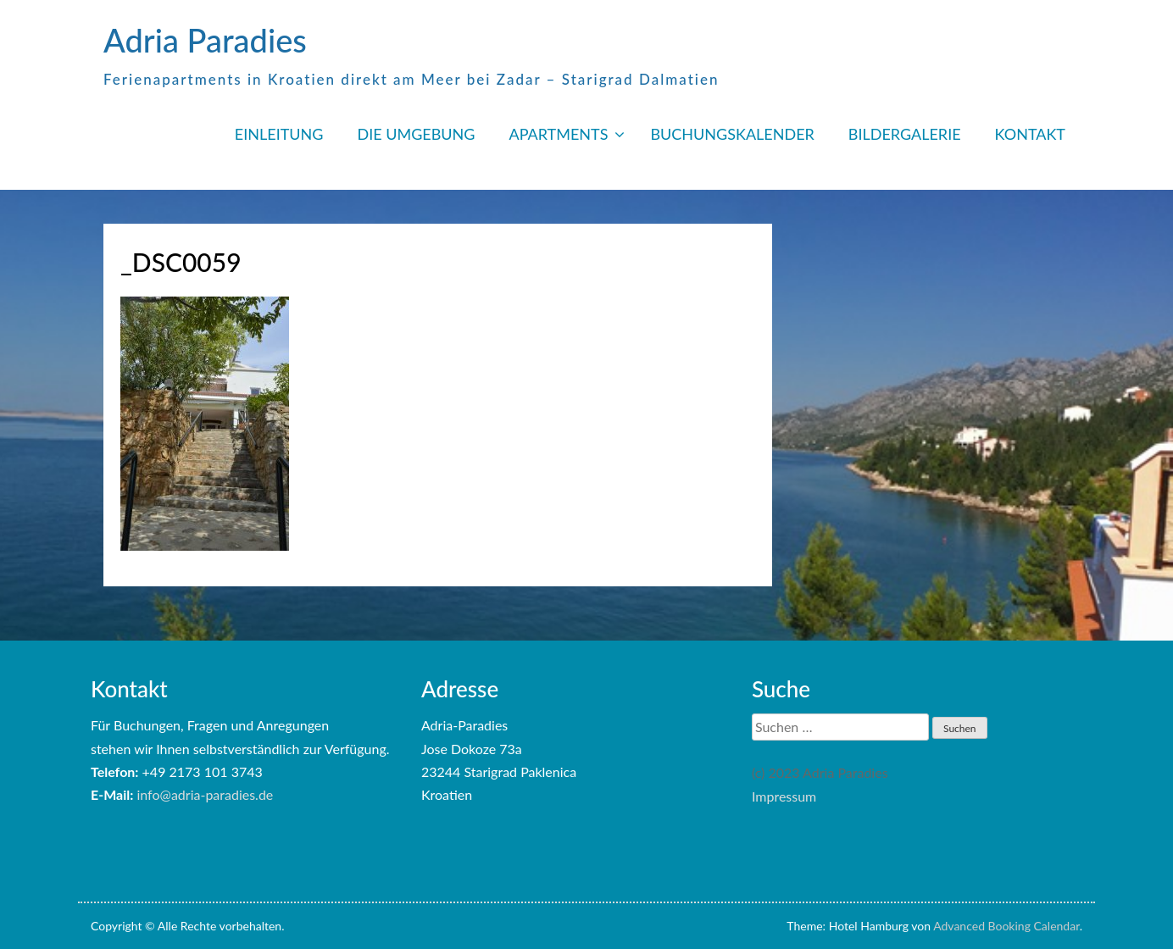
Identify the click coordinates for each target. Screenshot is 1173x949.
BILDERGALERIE (904, 134)
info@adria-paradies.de (204, 794)
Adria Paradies (205, 39)
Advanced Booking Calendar (1006, 925)
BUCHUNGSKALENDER (732, 134)
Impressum (784, 796)
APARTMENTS (558, 134)
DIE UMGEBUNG (416, 134)
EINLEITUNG (279, 134)
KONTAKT (1030, 134)
